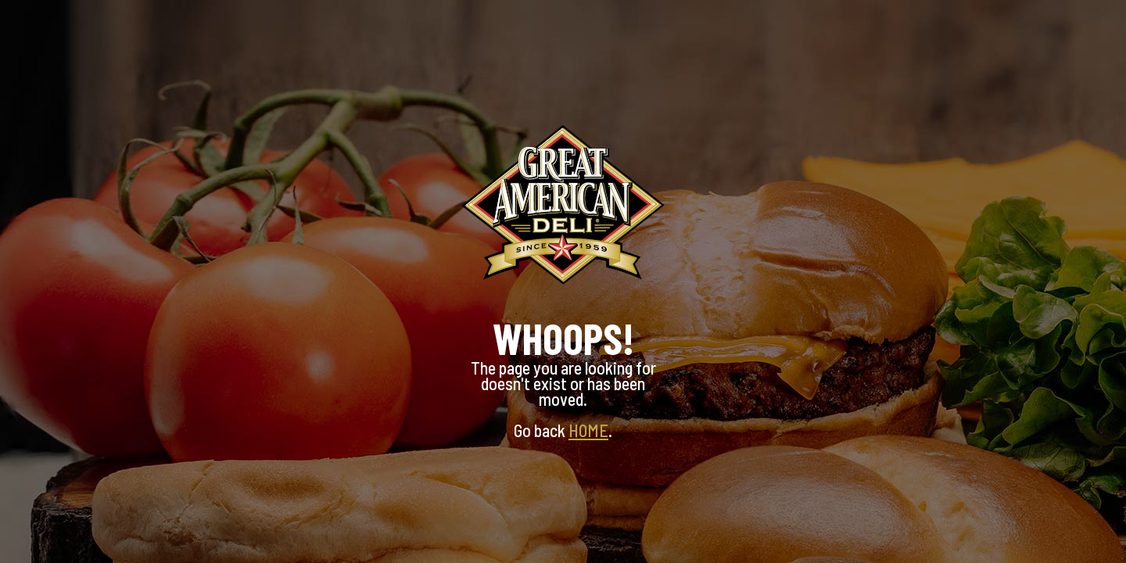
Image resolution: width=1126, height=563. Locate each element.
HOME (588, 430)
